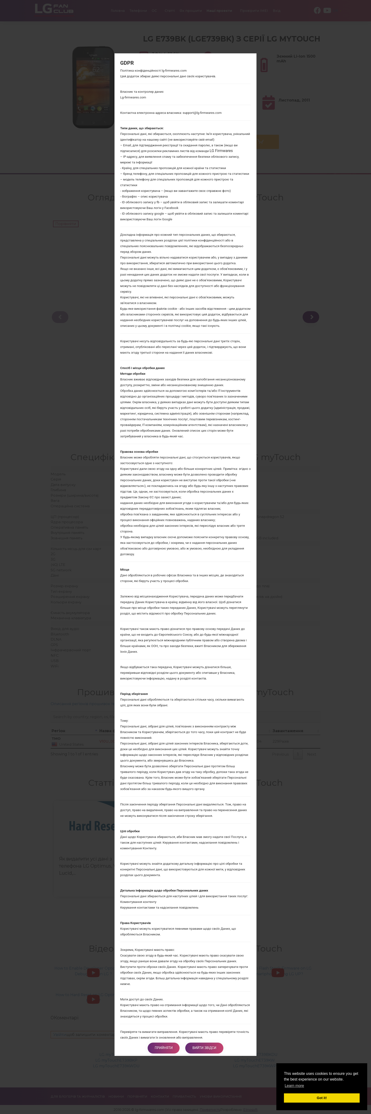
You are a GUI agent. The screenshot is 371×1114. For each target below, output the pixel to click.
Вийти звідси (204, 1048)
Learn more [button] (294, 1086)
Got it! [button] (322, 1098)
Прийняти (164, 1048)
